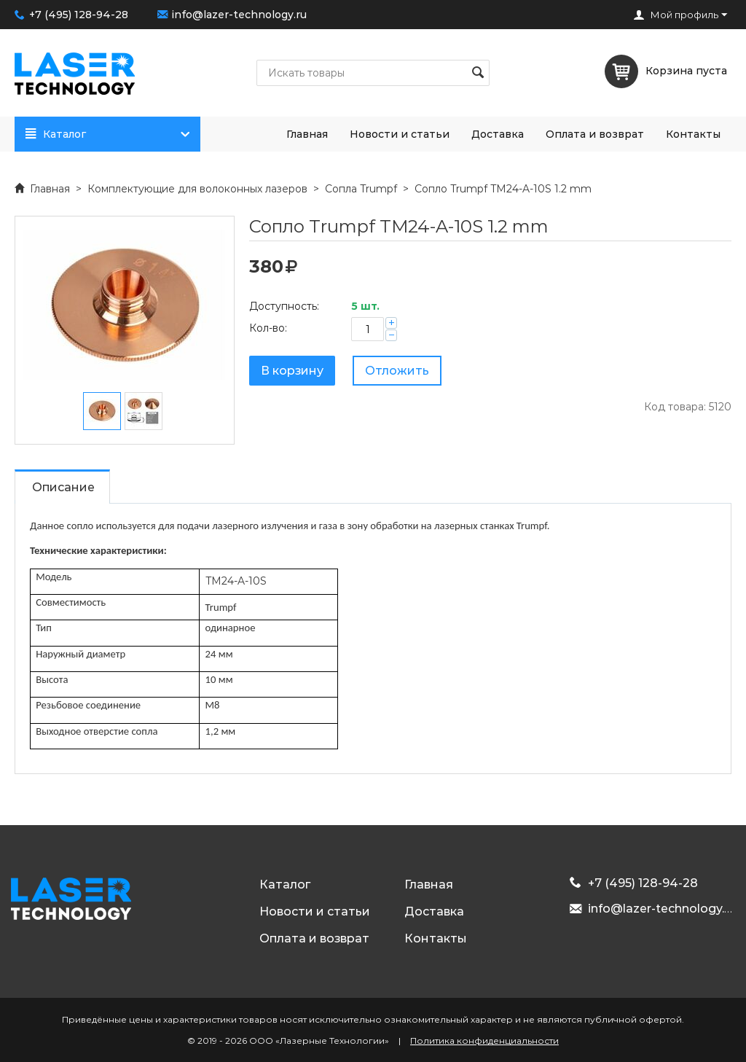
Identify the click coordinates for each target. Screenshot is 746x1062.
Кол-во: (268, 328)
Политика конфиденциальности (484, 1040)
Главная (307, 134)
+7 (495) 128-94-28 (78, 14)
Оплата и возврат (595, 134)
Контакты (693, 134)
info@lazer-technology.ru (239, 14)
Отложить (397, 371)
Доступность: (284, 306)
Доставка (497, 134)
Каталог (110, 134)
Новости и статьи (399, 134)
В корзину (292, 371)
